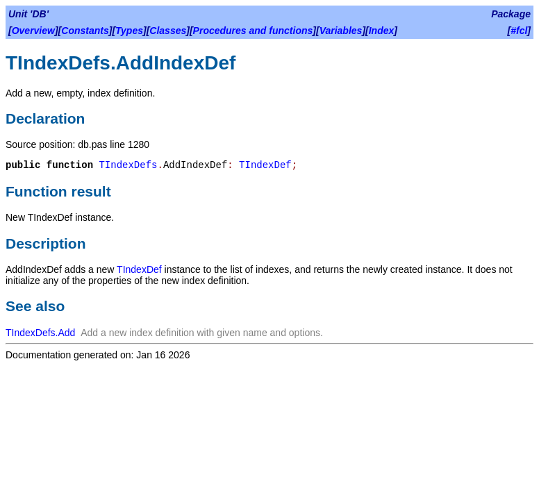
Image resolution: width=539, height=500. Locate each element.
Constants (84, 30)
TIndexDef (265, 165)
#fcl (519, 30)
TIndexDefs (128, 165)
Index (382, 30)
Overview (33, 30)
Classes (167, 30)
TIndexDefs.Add (40, 332)
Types (129, 30)
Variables (341, 30)
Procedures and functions (253, 30)
